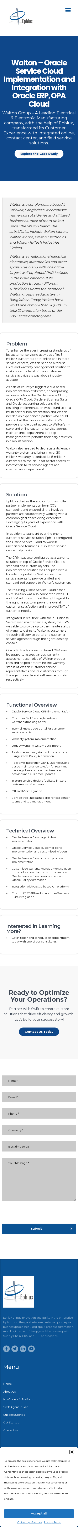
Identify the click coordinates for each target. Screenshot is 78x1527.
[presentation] (44, 1215)
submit (51, 1228)
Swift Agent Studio (15, 1407)
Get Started (11, 1422)
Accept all (39, 1513)
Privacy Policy (52, 1522)
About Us (9, 1391)
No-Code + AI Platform (18, 1399)
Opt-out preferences (29, 1522)
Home (7, 1384)
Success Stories (14, 1414)
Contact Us (10, 1430)
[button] (72, 1452)
